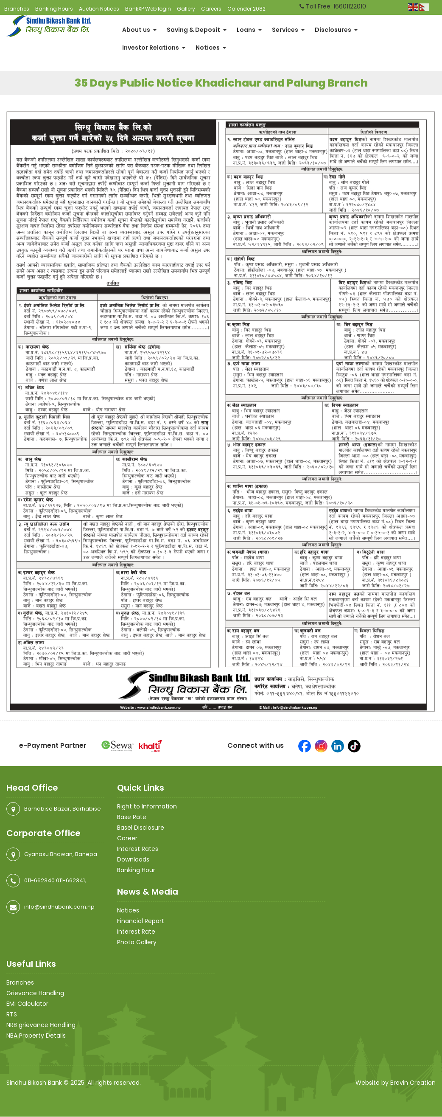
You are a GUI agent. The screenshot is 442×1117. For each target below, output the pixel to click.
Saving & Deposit (197, 29)
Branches (16, 8)
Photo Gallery (137, 942)
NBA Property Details (36, 1036)
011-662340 (39, 881)
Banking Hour (136, 870)
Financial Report (140, 921)
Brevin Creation (413, 1083)
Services (288, 29)
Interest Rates (137, 849)
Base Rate (131, 817)
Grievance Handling (35, 993)
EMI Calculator (27, 1004)
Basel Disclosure (140, 828)
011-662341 (70, 881)
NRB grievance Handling (41, 1025)
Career (127, 838)
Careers (211, 8)
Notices (211, 47)
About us (139, 29)
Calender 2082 (246, 8)
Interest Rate (136, 932)
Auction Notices (99, 8)
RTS (11, 1014)
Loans (249, 29)
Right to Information (147, 807)
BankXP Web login (148, 8)
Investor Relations (153, 47)
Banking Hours (54, 8)
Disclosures (336, 29)
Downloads (133, 860)
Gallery (186, 8)
